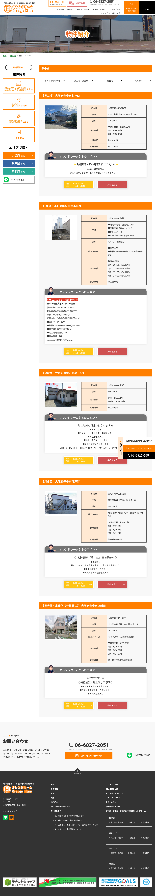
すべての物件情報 (52, 80)
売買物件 (139, 80)
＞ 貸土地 (131, 822)
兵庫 (52, 797)
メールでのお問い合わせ (141, 448)
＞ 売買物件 (145, 822)
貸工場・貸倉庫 (81, 80)
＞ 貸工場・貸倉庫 (115, 822)
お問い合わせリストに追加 (79, 184)
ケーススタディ (57, 811)
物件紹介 (70, 9)
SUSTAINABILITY (113, 797)
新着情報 (60, 9)
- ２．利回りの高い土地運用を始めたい (68, 820)
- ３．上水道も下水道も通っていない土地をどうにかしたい (76, 824)
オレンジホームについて (110, 13)
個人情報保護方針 (113, 806)
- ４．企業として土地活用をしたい (67, 829)
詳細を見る (112, 184)
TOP (52, 784)
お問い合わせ (111, 802)
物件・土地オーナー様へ (60, 806)
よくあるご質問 (114, 9)
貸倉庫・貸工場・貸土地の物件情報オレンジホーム (126, 811)
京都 (52, 793)
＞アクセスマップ (10, 811)
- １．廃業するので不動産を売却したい (68, 816)
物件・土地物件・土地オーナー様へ (91, 9)
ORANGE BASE (112, 789)
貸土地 (110, 80)
